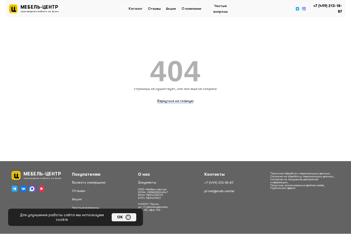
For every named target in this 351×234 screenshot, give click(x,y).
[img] (297, 9)
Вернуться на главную (175, 101)
